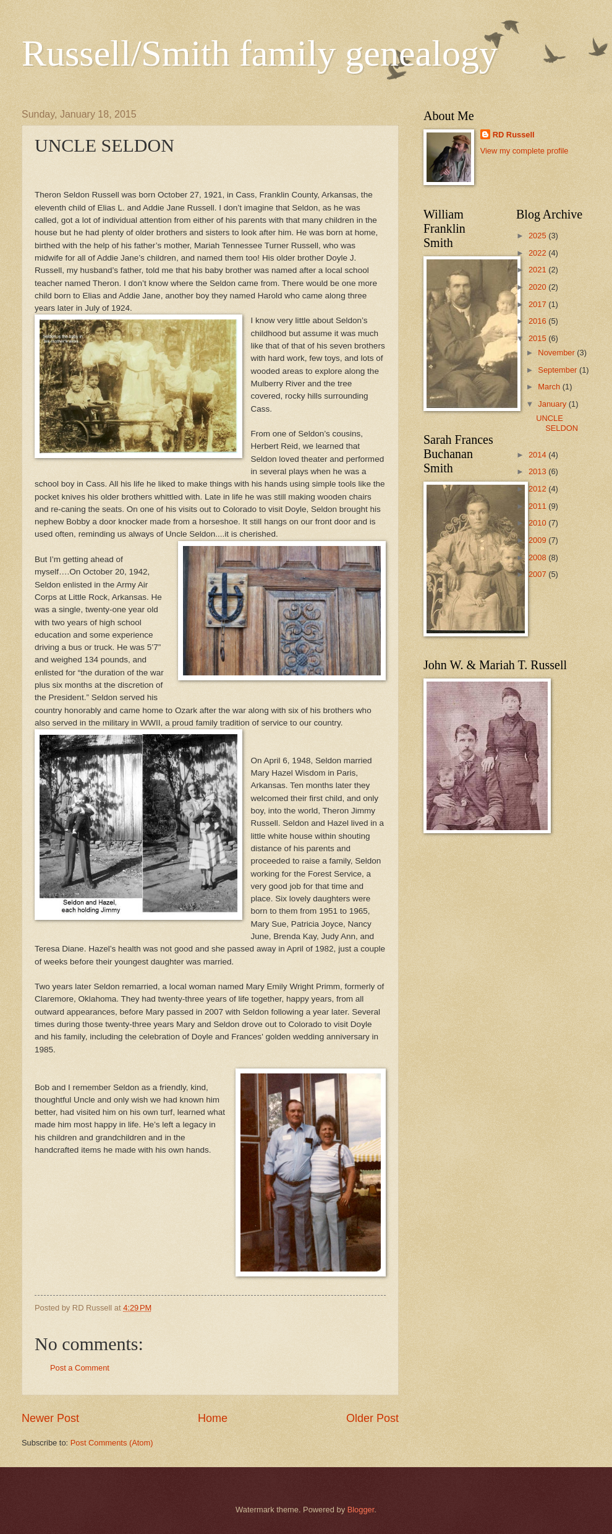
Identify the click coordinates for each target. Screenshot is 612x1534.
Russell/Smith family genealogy (260, 53)
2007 (538, 574)
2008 (538, 557)
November (557, 352)
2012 (538, 488)
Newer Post (50, 1418)
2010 (538, 522)
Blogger (361, 1509)
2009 (538, 540)
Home (212, 1418)
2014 (538, 454)
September (558, 370)
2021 (538, 269)
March (550, 386)
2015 (538, 338)
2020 (538, 287)
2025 (538, 235)
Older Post (372, 1418)
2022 (538, 253)
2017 (538, 304)
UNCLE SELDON (557, 423)
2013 (538, 471)
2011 (538, 506)
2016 (538, 321)
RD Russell (514, 134)
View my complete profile (524, 150)
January (553, 404)
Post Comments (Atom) (111, 1442)
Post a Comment (79, 1367)
